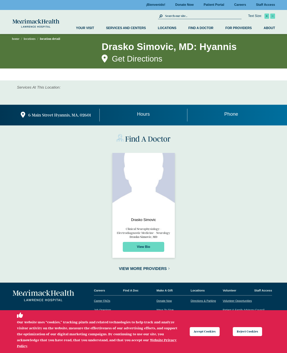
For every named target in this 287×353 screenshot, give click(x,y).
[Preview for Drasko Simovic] (143, 205)
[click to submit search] (161, 16)
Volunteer (229, 290)
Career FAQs (102, 300)
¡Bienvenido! (157, 4)
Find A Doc (131, 290)
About (269, 28)
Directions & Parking (203, 300)
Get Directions (137, 58)
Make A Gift (164, 290)
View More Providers (143, 268)
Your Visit (85, 28)
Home (15, 38)
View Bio (143, 246)
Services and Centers (126, 28)
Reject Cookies (247, 331)
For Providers (238, 28)
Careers (241, 4)
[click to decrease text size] (272, 16)
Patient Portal (215, 4)
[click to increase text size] (266, 16)
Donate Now (185, 4)
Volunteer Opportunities (237, 300)
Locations (167, 28)
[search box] (203, 16)
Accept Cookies (205, 331)
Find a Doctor (200, 28)
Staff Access (265, 4)
